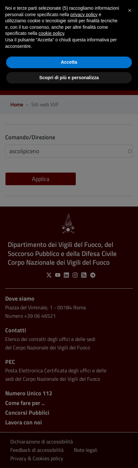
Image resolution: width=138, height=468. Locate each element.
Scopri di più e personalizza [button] (69, 77)
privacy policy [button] (83, 14)
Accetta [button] (69, 62)
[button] (129, 10)
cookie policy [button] (51, 33)
